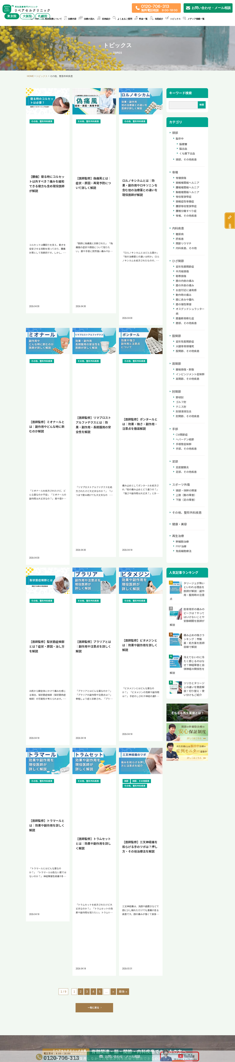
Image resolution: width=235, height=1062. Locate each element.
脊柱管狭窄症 (183, 196)
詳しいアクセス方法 (63, 903)
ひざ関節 (178, 261)
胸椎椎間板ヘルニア (187, 192)
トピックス (173, 19)
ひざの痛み (50, 1048)
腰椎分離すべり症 (186, 211)
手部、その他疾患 (186, 448)
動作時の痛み (183, 295)
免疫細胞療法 (183, 551)
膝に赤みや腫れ (185, 299)
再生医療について (51, 19)
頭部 (175, 133)
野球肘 (180, 397)
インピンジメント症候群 (190, 374)
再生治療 (178, 536)
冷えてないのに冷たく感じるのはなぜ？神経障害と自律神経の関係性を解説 (187, 665)
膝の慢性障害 (183, 304)
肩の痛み (92, 1048)
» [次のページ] (113, 432)
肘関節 (176, 391)
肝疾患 (180, 239)
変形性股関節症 (185, 341)
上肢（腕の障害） (186, 495)
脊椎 (175, 172)
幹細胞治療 (182, 541)
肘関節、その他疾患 (187, 416)
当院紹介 (156, 19)
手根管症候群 (183, 444)
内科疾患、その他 (186, 248)
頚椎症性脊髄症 (185, 201)
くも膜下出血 (187, 153)
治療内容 (70, 19)
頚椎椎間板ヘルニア (187, 182)
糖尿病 (180, 234)
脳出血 (183, 148)
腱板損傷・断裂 (185, 369)
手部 (175, 429)
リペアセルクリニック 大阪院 (115, 867)
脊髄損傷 (181, 178)
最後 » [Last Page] (123, 432)
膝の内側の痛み (185, 281)
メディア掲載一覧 (193, 19)
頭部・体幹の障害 (186, 490)
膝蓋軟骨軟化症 (185, 318)
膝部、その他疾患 (186, 323)
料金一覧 (141, 19)
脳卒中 (180, 138)
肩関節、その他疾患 (187, 379)
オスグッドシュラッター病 (190, 311)
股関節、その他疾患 (187, 351)
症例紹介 (103, 19)
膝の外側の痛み (185, 285)
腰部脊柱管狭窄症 (186, 206)
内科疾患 (178, 228)
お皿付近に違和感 (186, 290)
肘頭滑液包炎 (183, 411)
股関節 (176, 336)
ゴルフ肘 (181, 402)
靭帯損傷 (181, 276)
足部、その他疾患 (186, 472)
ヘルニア (103, 1048)
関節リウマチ (183, 243)
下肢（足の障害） (186, 500)
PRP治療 (181, 546)
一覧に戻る (95, 449)
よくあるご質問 (122, 19)
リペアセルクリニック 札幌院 (169, 867)
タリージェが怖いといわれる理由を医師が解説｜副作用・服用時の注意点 (187, 591)
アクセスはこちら (63, 893)
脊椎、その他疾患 (186, 215)
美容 (168, 1048)
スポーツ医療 (117, 1048)
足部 (175, 461)
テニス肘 (181, 406)
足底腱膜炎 (182, 467)
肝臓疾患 (159, 1048)
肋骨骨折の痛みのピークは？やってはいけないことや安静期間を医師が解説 (187, 617)
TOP (35, 19)
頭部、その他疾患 (186, 159)
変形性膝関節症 (185, 266)
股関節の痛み (78, 1048)
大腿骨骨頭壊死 (185, 346)
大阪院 (27, 16)
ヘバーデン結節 (185, 439)
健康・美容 (179, 524)
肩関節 (176, 363)
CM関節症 (182, 434)
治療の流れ (86, 19)
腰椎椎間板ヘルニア (187, 187)
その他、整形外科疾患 (187, 512)
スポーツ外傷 (181, 484)
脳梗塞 (183, 144)
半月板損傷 (182, 271)
